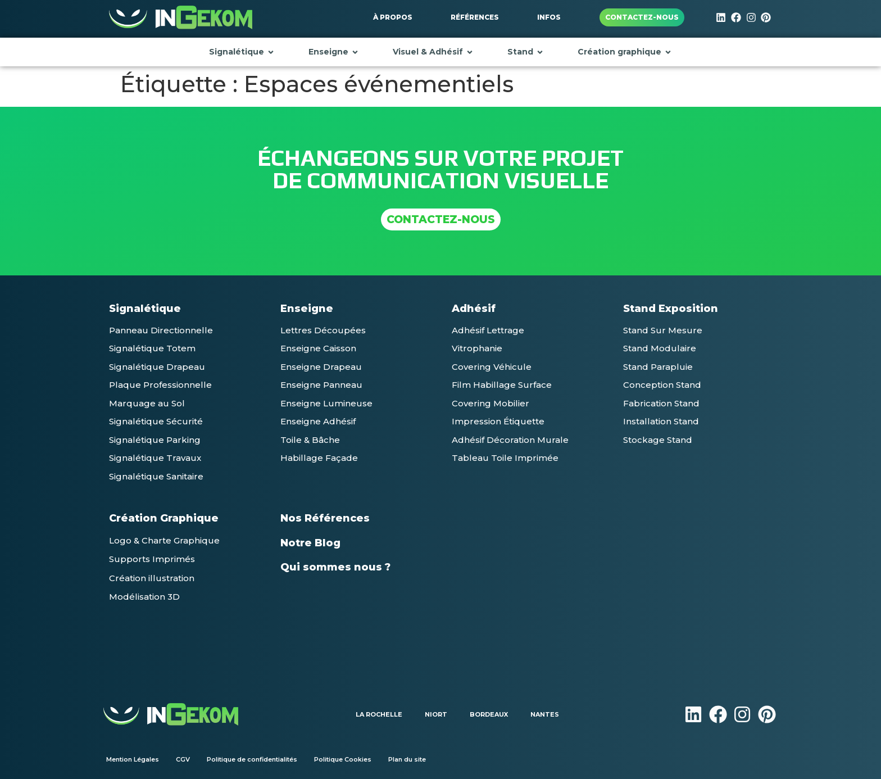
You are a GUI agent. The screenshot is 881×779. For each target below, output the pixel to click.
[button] (161, 330)
